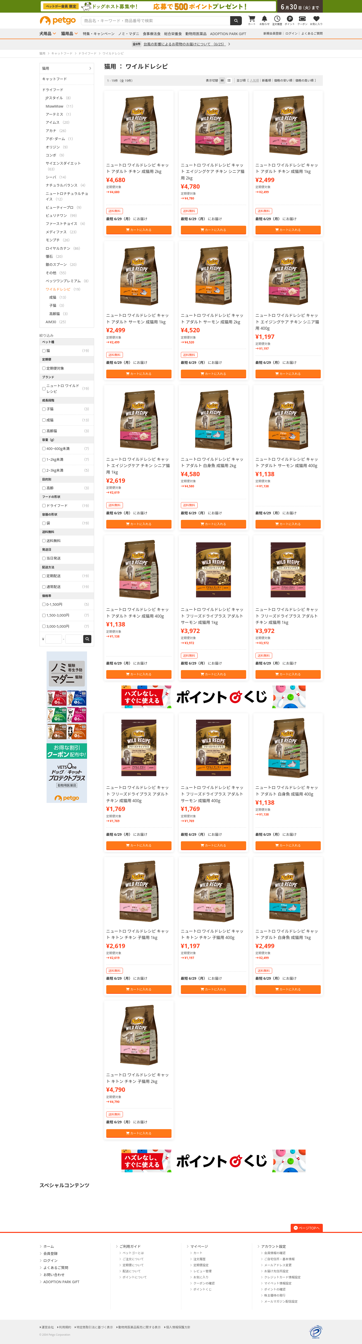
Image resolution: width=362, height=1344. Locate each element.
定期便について (133, 1265)
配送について (132, 1271)
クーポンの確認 (204, 1283)
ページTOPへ (307, 1228)
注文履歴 (200, 1259)
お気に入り (201, 1277)
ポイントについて (135, 1277)
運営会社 (48, 1327)
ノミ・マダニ (128, 34)
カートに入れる (139, 230)
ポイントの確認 (275, 1289)
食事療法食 (152, 34)
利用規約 (65, 1327)
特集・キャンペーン (99, 34)
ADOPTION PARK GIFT (228, 34)
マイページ (199, 1246)
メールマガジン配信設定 (281, 1301)
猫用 (45, 68)
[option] (181, 6)
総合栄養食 (173, 34)
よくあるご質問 (312, 33)
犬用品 (45, 33)
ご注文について (133, 1259)
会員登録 (51, 1253)
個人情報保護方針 (178, 1327)
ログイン (291, 33)
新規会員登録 (272, 33)
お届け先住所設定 (276, 1271)
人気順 (254, 80)
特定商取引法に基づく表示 (95, 1327)
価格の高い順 (304, 80)
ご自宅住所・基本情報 (279, 1259)
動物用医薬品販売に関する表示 (139, 1327)
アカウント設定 (273, 1246)
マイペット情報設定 (278, 1283)
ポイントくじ (203, 1289)
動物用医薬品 (196, 34)
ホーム (49, 1246)
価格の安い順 (283, 80)
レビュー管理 (203, 1271)
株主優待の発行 (275, 1295)
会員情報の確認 (275, 1253)
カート (198, 1253)
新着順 (266, 80)
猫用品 (67, 33)
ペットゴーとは (133, 1253)
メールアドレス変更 (278, 1265)
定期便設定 (201, 1265)
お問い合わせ (54, 1274)
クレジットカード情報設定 (282, 1277)
